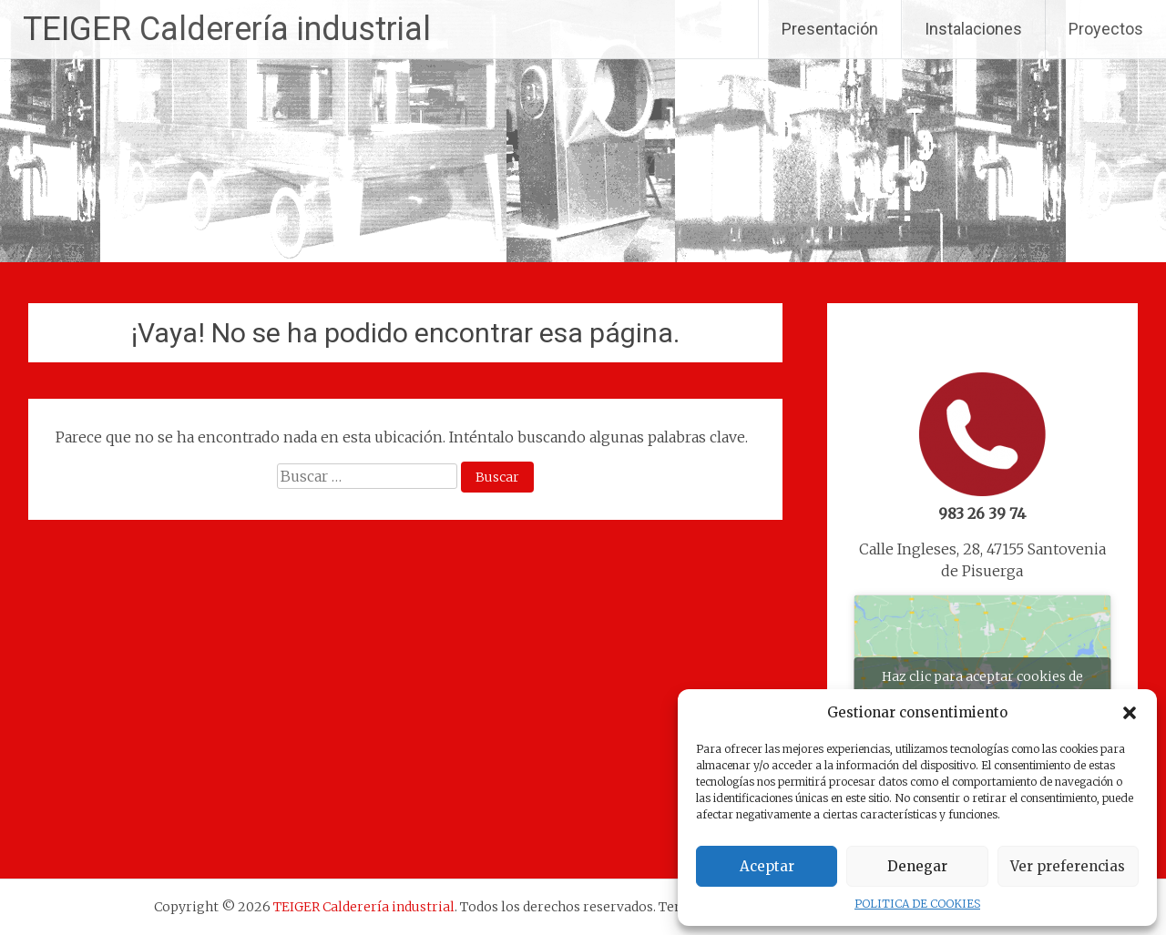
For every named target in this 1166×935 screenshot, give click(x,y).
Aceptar (767, 866)
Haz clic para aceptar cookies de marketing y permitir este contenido (982, 687)
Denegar (917, 866)
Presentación (830, 28)
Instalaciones (973, 28)
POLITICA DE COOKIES (917, 903)
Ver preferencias (1067, 866)
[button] (1129, 713)
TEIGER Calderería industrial (227, 29)
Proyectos (1106, 28)
